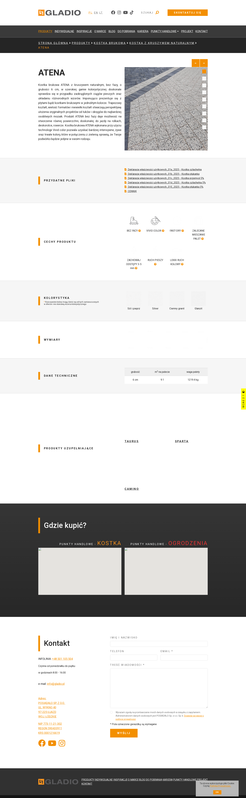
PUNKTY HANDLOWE (184, 769)
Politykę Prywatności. (220, 786)
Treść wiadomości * (127, 662)
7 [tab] (204, 113)
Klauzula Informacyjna (111, 791)
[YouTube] (52, 740)
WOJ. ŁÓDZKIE (47, 713)
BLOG (112, 31)
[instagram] (119, 12)
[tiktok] (132, 12)
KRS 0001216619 (49, 730)
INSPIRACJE (84, 31)
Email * (166, 648)
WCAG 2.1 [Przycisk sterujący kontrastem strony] (243, 398)
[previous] (196, 63)
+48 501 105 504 (62, 656)
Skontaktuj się (187, 12)
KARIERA (142, 31)
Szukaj (150, 13)
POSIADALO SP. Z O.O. (51, 700)
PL (90, 12)
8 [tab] (204, 120)
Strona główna (53, 43)
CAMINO (132, 486)
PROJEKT (187, 31)
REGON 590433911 (50, 725)
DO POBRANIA (126, 31)
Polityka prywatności (136, 791)
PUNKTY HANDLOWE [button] (163, 31)
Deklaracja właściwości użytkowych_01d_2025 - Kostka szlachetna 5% (165, 190)
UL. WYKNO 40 (47, 704)
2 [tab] (204, 78)
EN (96, 12)
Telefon (117, 648)
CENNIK (131, 198)
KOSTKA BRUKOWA (110, 43)
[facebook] (113, 12)
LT (101, 12)
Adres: (42, 695)
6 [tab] (204, 106)
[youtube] (125, 12)
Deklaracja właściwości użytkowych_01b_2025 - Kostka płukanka (162, 181)
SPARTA (182, 438)
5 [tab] (204, 99)
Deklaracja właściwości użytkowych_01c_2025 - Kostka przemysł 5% (164, 185)
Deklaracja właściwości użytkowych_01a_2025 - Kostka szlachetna (163, 177)
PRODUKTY (45, 31)
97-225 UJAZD (47, 709)
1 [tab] (204, 71)
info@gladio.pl (56, 680)
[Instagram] (62, 740)
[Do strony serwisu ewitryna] (192, 791)
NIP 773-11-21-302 (50, 721)
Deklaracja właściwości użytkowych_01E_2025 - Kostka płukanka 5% (164, 194)
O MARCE (100, 31)
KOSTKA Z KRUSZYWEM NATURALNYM (161, 43)
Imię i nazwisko (124, 634)
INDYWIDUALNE (64, 31)
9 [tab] (204, 127)
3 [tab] (204, 85)
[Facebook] (42, 740)
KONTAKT (201, 31)
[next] (204, 63)
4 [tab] (204, 92)
